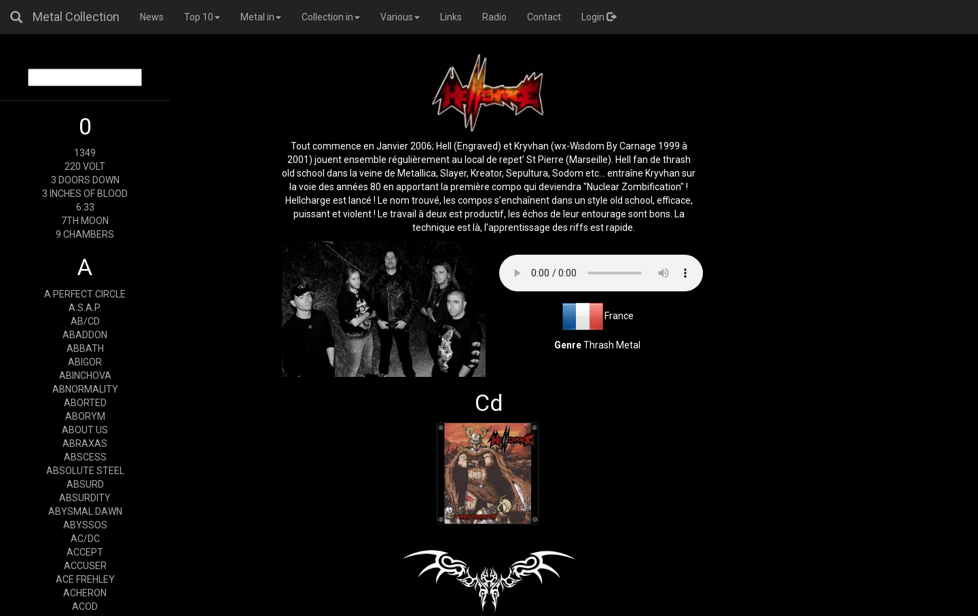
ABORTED (85, 402)
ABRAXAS (84, 443)
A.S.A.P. (85, 307)
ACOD (85, 606)
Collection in (331, 17)
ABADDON (84, 334)
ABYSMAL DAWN (85, 511)
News (152, 17)
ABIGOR (85, 362)
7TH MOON (85, 220)
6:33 (85, 207)
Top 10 (202, 17)
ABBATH (85, 348)
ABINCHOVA (85, 375)
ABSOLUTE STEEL (85, 470)
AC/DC (85, 538)
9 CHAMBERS (85, 234)
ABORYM (85, 416)
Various (400, 17)
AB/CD (85, 321)
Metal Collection (76, 17)
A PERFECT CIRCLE (85, 294)
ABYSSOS (85, 525)
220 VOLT (85, 166)
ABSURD (85, 484)
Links (451, 17)
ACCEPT (85, 552)
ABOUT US (85, 429)
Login (598, 17)
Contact (544, 17)
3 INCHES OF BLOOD (85, 193)
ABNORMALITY (85, 389)
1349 (85, 152)
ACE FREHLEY (85, 579)
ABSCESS (85, 457)
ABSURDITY (85, 497)
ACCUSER (85, 565)
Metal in (260, 17)
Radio (494, 17)
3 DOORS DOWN (85, 180)
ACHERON (85, 592)
